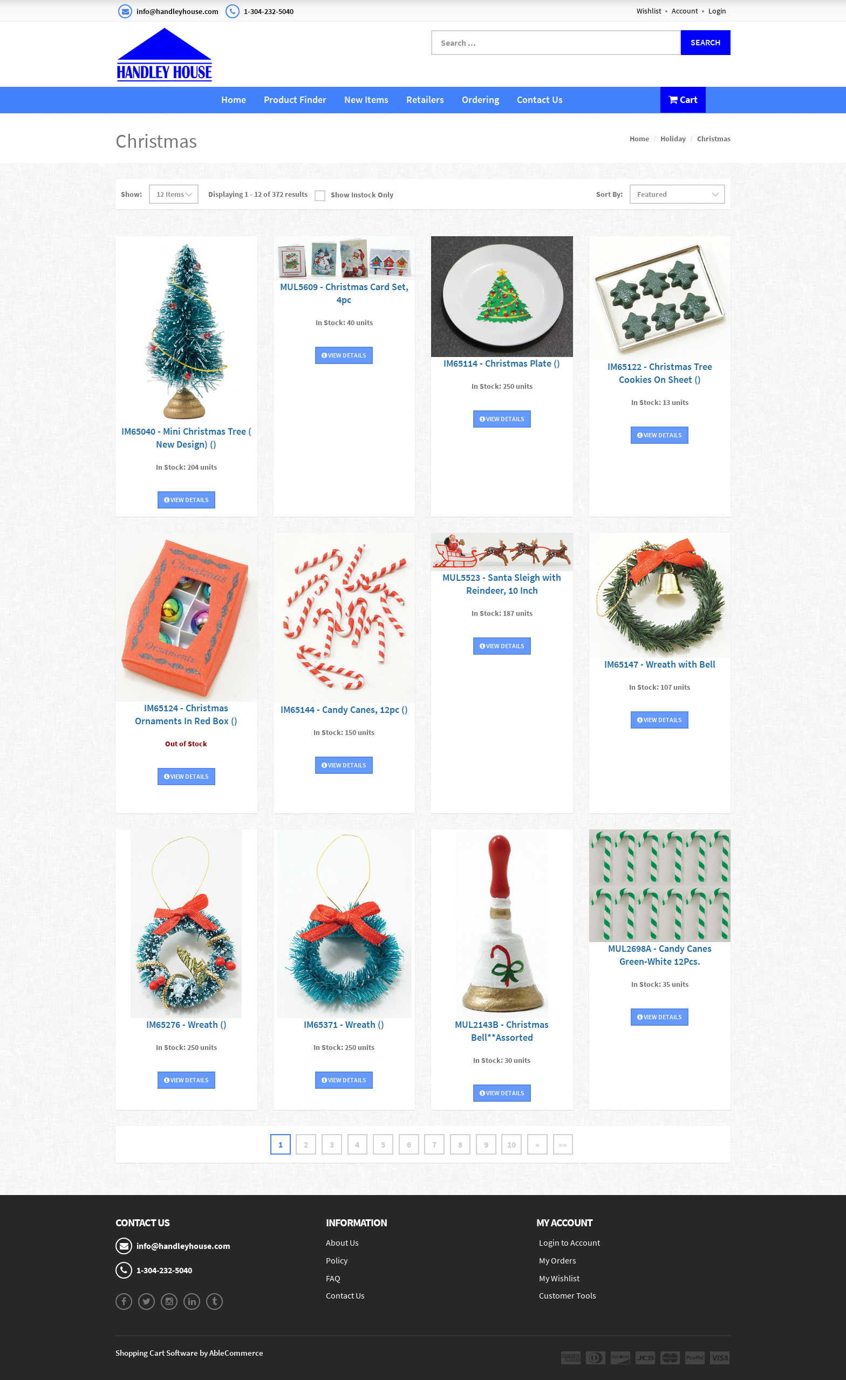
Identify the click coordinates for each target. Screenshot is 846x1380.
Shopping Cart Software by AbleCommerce (189, 1353)
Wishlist (649, 11)
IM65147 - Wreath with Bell (659, 664)
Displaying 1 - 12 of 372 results (258, 194)
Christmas (714, 138)
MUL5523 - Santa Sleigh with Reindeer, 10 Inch (501, 583)
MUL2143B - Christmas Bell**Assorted (502, 1030)
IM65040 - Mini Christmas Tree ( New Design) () (186, 437)
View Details (186, 500)
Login (717, 11)
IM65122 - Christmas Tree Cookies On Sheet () (660, 372)
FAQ (333, 1278)
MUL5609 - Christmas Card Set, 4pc (344, 293)
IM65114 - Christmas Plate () (502, 363)
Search (706, 42)
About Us (342, 1242)
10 (512, 1144)
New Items (366, 99)
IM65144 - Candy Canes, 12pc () (344, 709)
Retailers (425, 99)
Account (685, 11)
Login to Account (569, 1242)
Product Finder (295, 99)
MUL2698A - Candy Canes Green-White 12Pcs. (660, 954)
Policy (336, 1260)
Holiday (673, 138)
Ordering (480, 99)
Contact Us (540, 99)
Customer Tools (567, 1295)
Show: (131, 194)
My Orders (557, 1260)
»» (564, 1144)
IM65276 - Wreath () (186, 1024)
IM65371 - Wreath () (344, 1024)
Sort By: (609, 194)
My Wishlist (559, 1278)
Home (233, 99)
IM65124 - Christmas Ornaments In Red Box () (186, 714)
